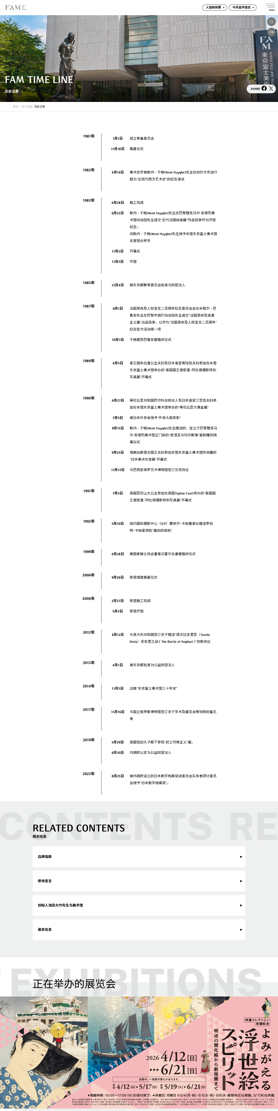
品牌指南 (45, 857)
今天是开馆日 (241, 7)
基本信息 (45, 930)
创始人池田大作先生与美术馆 (60, 905)
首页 (15, 106)
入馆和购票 (213, 7)
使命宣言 (45, 881)
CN (271, 32)
